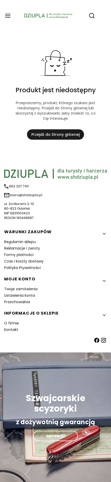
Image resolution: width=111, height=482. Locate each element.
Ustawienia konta (19, 295)
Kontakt (11, 329)
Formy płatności (18, 254)
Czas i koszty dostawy (24, 261)
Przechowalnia (17, 301)
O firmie (11, 323)
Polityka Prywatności (22, 267)
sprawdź (55, 436)
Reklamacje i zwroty (22, 248)
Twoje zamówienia (21, 289)
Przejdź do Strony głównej (55, 134)
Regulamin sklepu (20, 241)
